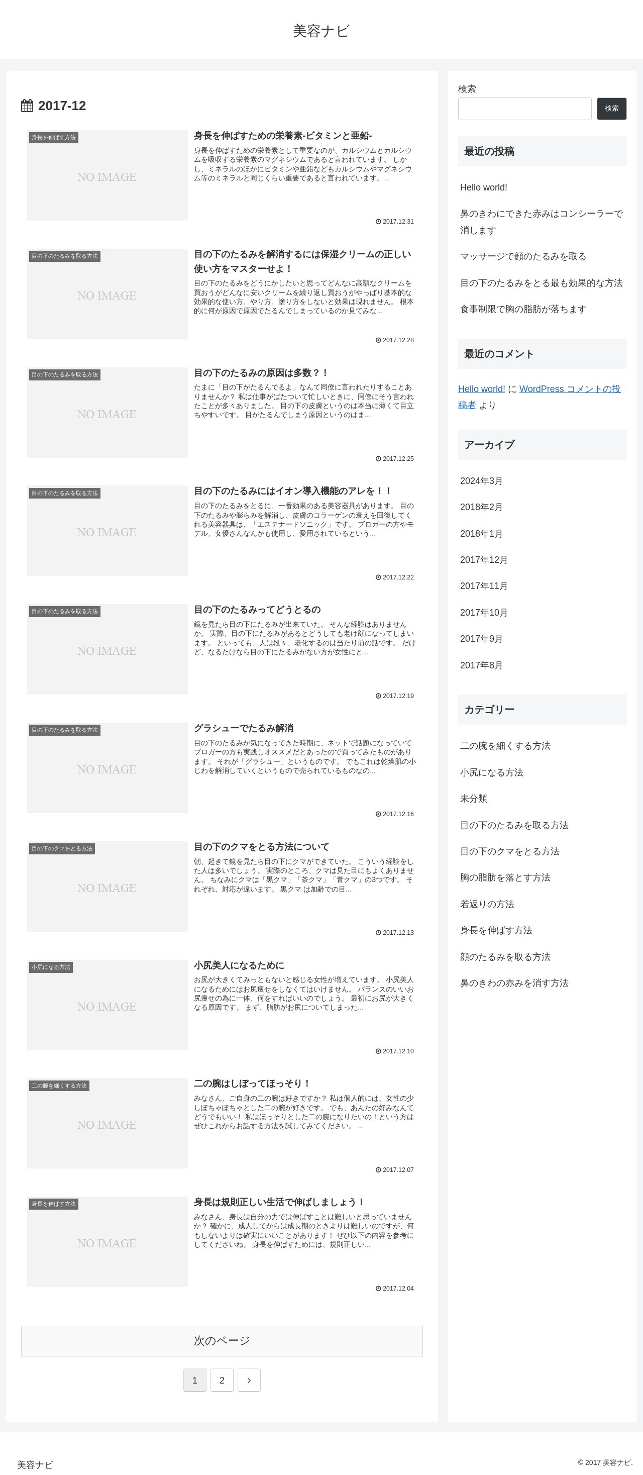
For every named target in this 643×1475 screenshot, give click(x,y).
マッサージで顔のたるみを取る (523, 256)
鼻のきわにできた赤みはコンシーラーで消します (541, 222)
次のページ (222, 1338)
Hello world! (483, 187)
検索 (467, 89)
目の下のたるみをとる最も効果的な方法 (541, 283)
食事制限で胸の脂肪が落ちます (523, 309)
